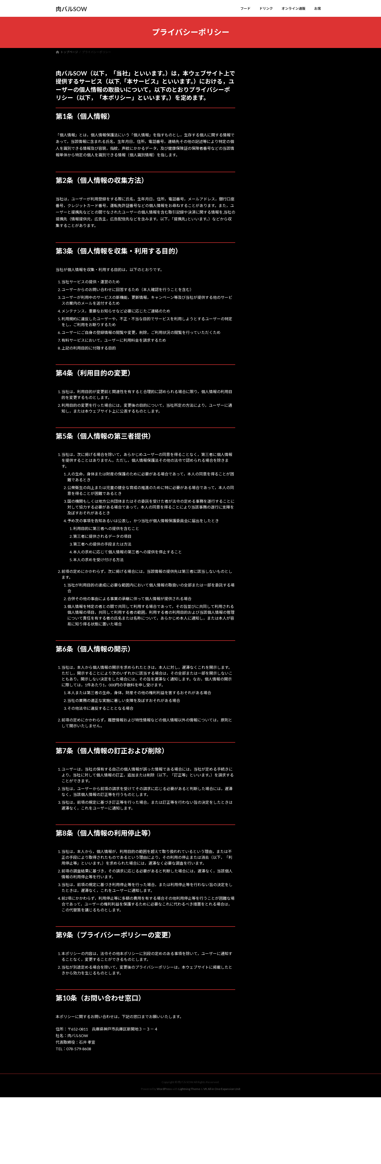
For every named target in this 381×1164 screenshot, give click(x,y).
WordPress (164, 1089)
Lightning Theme (189, 1089)
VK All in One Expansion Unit (221, 1089)
